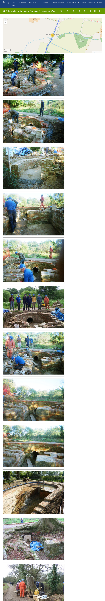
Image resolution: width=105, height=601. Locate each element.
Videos (44, 3)
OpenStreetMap (97, 52)
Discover (81, 3)
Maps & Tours (33, 3)
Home (4, 10)
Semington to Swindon (18, 11)
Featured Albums (57, 3)
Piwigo (57, 592)
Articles (90, 3)
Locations (21, 3)
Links (99, 3)
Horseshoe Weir (48, 11)
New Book (13, 4)
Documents (70, 3)
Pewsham (34, 11)
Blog (7, 3)
